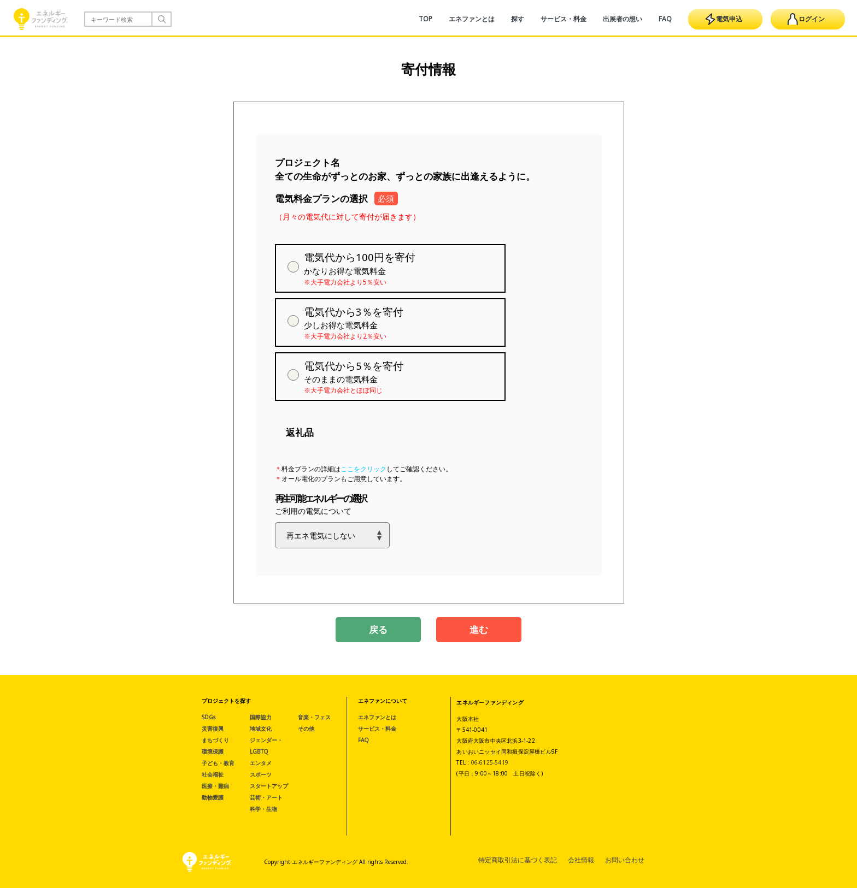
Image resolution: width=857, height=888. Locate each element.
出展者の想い (622, 18)
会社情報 (581, 860)
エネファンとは (472, 18)
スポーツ (261, 774)
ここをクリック (363, 469)
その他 (306, 728)
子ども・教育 (218, 763)
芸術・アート (266, 797)
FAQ (665, 18)
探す (517, 18)
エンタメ (261, 763)
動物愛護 (213, 797)
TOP (425, 18)
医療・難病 (215, 786)
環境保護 (213, 751)
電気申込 (723, 19)
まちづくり (215, 740)
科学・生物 (263, 809)
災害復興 (213, 728)
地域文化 (261, 728)
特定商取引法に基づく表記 (517, 860)
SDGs (208, 717)
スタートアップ (269, 786)
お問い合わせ (624, 860)
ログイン (806, 19)
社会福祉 (213, 774)
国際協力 (261, 717)
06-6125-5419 (489, 762)
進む (478, 629)
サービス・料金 (563, 18)
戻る (378, 629)
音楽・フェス (314, 717)
